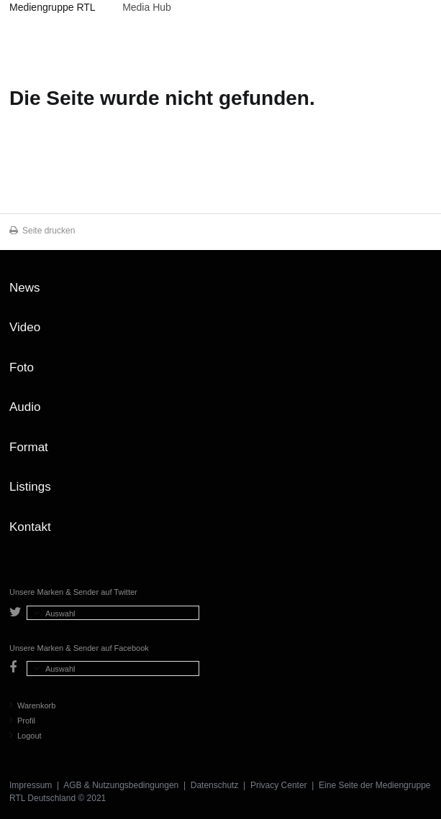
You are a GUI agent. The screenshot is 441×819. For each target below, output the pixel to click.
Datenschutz (215, 785)
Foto (21, 367)
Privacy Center (278, 785)
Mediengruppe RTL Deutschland (52, 9)
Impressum (30, 785)
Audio (24, 407)
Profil (22, 720)
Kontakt (30, 527)
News (24, 288)
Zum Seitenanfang (417, 293)
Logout (25, 735)
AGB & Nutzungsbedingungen (120, 785)
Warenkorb (32, 705)
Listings (30, 487)
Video (24, 327)
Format (28, 447)
